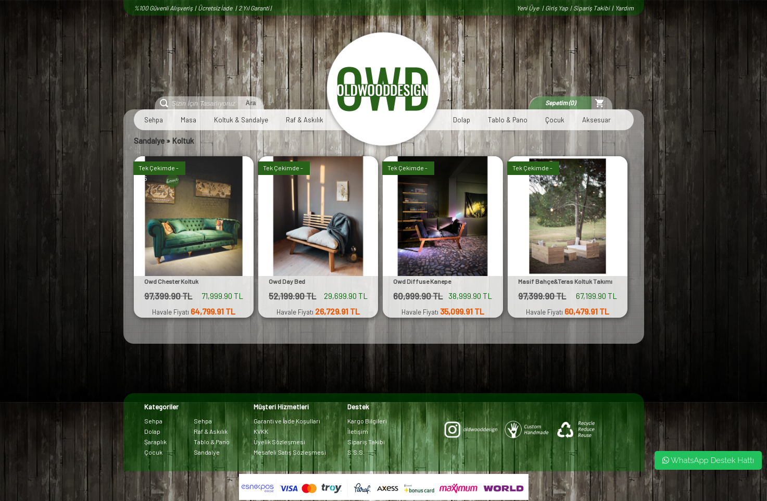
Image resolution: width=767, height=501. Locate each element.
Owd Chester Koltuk (171, 281)
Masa (188, 120)
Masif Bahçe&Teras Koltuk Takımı (565, 281)
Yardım (624, 7)
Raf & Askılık (304, 120)
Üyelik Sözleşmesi (279, 441)
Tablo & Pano (507, 120)
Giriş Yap (556, 7)
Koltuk (183, 140)
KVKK (261, 431)
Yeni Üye (528, 7)
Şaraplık (155, 441)
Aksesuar (596, 120)
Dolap (461, 120)
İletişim (357, 431)
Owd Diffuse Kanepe (422, 281)
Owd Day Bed (287, 281)
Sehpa (153, 120)
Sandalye (149, 140)
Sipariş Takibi (591, 7)
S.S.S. (355, 452)
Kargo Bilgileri (367, 420)
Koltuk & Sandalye (241, 120)
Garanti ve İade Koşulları (287, 420)
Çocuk (554, 120)
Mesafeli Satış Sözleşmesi (290, 452)
